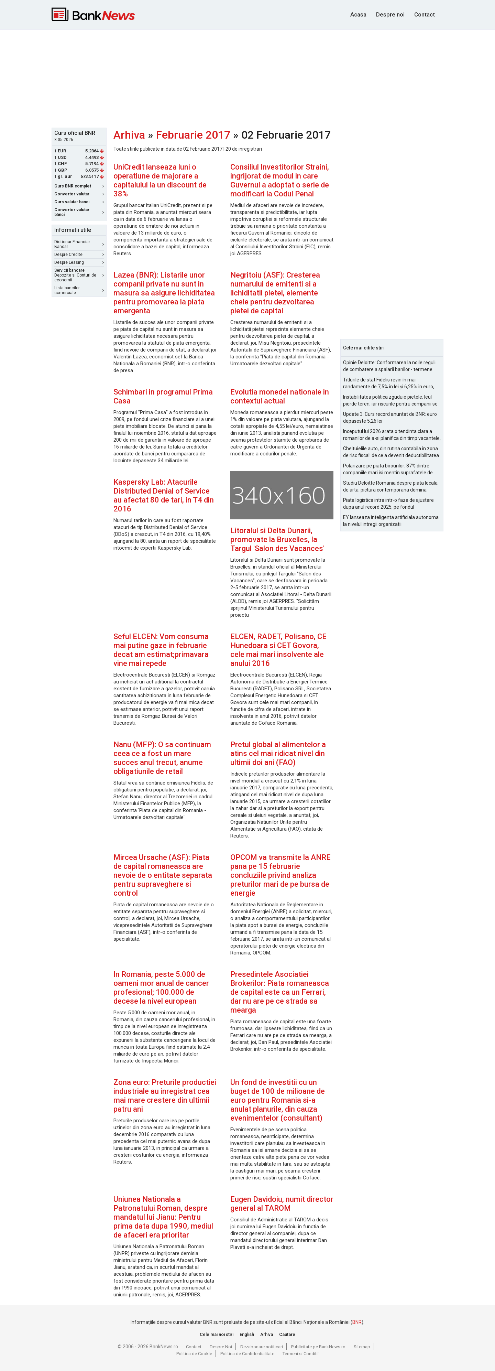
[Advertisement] (247, 78)
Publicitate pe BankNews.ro (318, 1346)
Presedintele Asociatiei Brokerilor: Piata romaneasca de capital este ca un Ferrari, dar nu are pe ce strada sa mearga (279, 992)
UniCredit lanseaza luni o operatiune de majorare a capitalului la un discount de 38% (160, 180)
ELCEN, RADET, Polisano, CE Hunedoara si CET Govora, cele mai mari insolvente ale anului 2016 (278, 650)
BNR (357, 1322)
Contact (424, 14)
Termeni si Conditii (301, 1353)
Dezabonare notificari (261, 1346)
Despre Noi (221, 1346)
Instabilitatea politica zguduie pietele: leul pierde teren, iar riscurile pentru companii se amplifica (390, 400)
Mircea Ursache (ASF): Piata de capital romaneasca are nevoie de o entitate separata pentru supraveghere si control (162, 875)
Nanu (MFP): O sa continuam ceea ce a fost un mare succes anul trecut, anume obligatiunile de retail (162, 758)
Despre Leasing (79, 262)
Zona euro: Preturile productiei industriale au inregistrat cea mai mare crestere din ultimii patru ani (164, 1095)
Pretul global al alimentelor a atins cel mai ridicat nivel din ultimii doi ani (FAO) (278, 753)
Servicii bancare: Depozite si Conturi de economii (79, 275)
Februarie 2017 (193, 134)
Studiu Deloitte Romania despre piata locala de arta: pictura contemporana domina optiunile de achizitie (390, 486)
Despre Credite (79, 254)
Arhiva (129, 134)
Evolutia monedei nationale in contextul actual (279, 396)
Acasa (358, 14)
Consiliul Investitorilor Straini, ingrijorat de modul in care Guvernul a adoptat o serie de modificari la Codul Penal (279, 180)
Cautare (287, 1334)
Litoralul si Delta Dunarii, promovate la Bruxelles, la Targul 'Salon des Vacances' (277, 539)
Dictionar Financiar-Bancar (79, 244)
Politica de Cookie (194, 1353)
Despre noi (390, 14)
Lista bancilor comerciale (79, 290)
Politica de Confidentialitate (247, 1353)
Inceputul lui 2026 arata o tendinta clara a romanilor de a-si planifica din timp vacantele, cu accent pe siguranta (392, 435)
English (247, 1334)
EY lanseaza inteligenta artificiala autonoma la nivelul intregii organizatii (391, 521)
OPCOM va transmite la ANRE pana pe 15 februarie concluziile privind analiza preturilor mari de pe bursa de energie (280, 875)
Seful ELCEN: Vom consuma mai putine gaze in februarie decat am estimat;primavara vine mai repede (161, 650)
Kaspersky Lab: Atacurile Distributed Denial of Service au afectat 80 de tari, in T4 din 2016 (163, 495)
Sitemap (362, 1346)
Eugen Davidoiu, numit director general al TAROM (281, 1203)
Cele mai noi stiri (216, 1334)
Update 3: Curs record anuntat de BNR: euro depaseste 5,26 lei (390, 417)
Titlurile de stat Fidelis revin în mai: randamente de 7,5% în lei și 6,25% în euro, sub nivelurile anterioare (388, 383)
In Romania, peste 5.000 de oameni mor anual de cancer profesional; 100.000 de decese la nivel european (161, 987)
